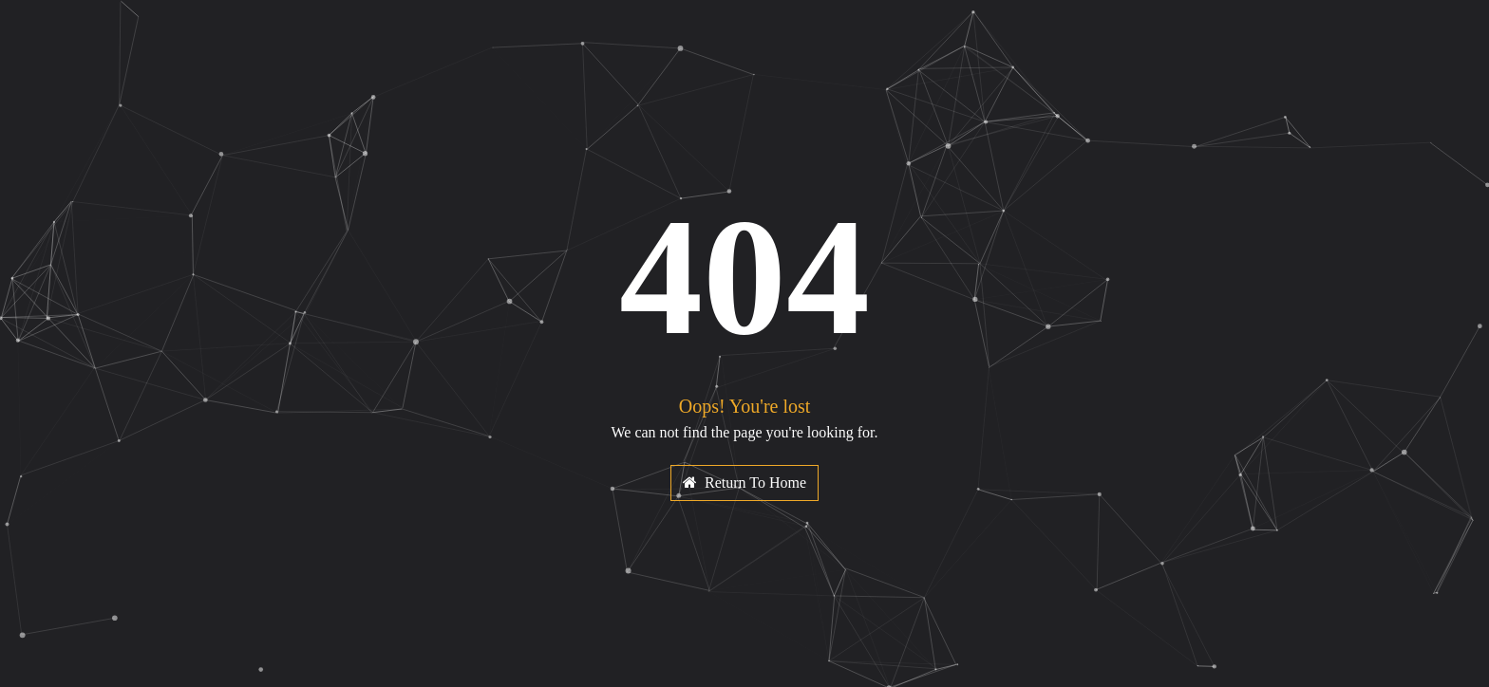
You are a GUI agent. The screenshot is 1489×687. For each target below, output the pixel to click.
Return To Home (744, 482)
